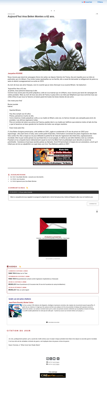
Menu (100, 2)
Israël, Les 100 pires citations (20, 299)
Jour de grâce (20, 179)
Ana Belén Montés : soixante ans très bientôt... (30, 177)
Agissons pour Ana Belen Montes (26, 181)
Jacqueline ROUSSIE (16, 175)
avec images (56, 364)
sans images (56, 362)
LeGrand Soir (87, 2)
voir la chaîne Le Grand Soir (53, 258)
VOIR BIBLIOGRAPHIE (52, 322)
